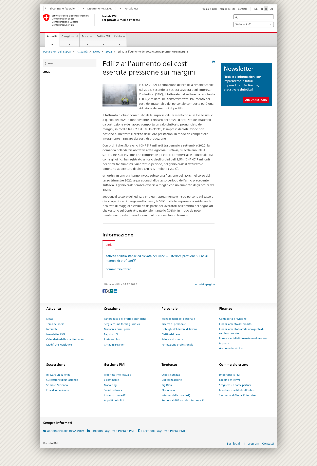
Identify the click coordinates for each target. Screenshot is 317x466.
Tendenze (87, 36)
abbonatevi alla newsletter (65, 431)
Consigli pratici (69, 36)
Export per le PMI (229, 379)
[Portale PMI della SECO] (100, 20)
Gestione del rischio (231, 348)
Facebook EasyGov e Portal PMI (163, 431)
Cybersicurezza (171, 374)
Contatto (242, 8)
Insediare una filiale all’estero (237, 390)
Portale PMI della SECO (57, 51)
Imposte (224, 343)
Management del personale (178, 318)
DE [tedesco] (256, 8)
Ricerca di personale (174, 324)
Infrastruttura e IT (114, 395)
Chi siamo (119, 36)
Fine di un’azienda (57, 390)
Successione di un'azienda (62, 379)
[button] (236, 17)
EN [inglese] (271, 8)
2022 (109, 51)
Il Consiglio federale (60, 8)
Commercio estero (118, 269)
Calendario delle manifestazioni (65, 339)
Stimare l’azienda (57, 385)
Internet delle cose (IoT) (176, 395)
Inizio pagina (206, 284)
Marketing (110, 385)
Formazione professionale (177, 344)
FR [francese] (261, 8)
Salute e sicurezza (172, 339)
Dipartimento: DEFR (97, 8)
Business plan (112, 339)
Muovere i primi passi (117, 329)
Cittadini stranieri (114, 344)
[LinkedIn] (115, 290)
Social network (113, 390)
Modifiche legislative (59, 344)
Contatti (268, 443)
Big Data (167, 385)
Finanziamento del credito (235, 324)
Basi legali (234, 443)
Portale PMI (129, 8)
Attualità (53, 37)
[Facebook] (104, 290)
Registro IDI (111, 334)
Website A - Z (254, 24)
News (96, 51)
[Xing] (112, 290)
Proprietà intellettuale (117, 374)
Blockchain (168, 390)
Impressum (251, 443)
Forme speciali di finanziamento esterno (243, 338)
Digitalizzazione (172, 379)
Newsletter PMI (55, 334)
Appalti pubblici (114, 400)
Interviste (52, 329)
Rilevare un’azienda (58, 374)
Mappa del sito (227, 8)
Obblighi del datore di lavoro (179, 329)
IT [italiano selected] (266, 8)
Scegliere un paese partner (235, 385)
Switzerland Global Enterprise (237, 395)
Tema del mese (55, 324)
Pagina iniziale (209, 8)
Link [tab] (109, 245)
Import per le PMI (229, 374)
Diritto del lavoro (172, 334)
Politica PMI (103, 36)
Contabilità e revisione (232, 318)
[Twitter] (108, 290)
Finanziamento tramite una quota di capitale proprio (241, 331)
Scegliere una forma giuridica (122, 324)
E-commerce (111, 379)
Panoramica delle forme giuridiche (125, 318)
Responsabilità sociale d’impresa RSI (183, 400)
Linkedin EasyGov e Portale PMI (112, 431)
